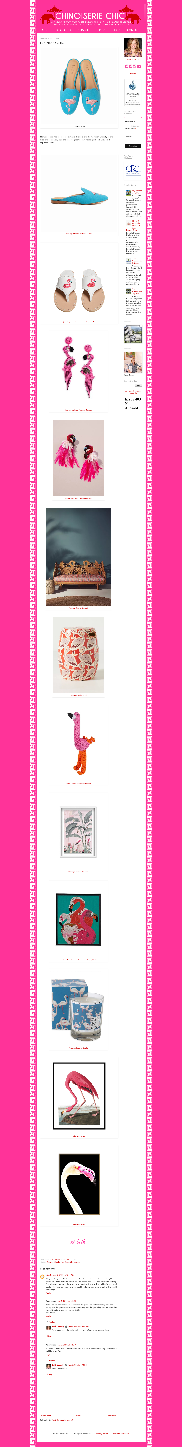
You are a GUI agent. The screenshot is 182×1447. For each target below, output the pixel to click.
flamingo (50, 1262)
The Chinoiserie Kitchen (137, 261)
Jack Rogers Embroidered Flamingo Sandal (79, 322)
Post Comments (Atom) (62, 1420)
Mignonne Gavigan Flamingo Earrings (78, 498)
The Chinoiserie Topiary (137, 291)
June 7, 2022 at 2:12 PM (67, 1301)
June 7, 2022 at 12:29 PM (63, 1275)
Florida (57, 1262)
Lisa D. (49, 1275)
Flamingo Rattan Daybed (78, 608)
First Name (129, 137)
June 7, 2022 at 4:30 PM (67, 1345)
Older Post (111, 1416)
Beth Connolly (58, 1327)
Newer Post (46, 1416)
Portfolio (63, 30)
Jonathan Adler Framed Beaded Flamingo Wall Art (78, 960)
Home (78, 1416)
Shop (116, 30)
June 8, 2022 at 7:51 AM (78, 1365)
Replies (52, 1322)
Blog (45, 30)
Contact (133, 30)
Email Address (130, 129)
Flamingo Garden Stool (78, 695)
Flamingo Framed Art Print (78, 872)
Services (84, 30)
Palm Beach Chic (67, 1262)
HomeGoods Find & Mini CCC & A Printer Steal (133, 225)
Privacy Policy (102, 1434)
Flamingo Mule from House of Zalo (79, 234)
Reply (48, 1293)
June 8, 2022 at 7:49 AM (78, 1327)
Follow (133, 74)
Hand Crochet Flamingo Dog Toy (78, 783)
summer (77, 1262)
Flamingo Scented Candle (78, 1048)
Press (102, 30)
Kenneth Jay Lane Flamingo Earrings (78, 410)
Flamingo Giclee (79, 1136)
